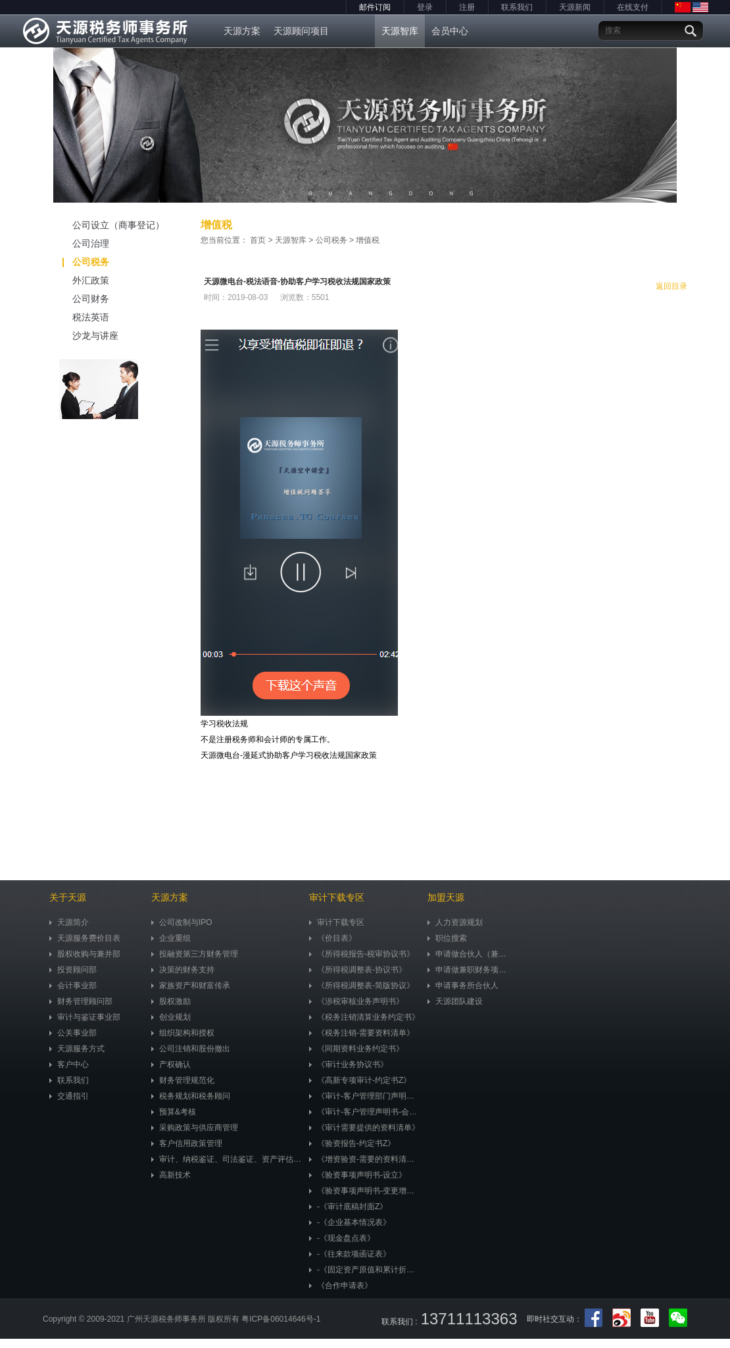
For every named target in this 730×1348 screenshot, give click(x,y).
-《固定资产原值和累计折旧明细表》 (365, 1269)
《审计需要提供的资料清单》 (364, 1127)
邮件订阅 (375, 7)
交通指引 (69, 1096)
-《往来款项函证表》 (350, 1254)
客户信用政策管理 (186, 1143)
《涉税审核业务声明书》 (356, 1001)
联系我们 (517, 7)
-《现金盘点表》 (342, 1238)
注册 (467, 7)
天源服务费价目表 (84, 938)
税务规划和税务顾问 (190, 1096)
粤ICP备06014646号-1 (280, 1319)
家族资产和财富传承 (190, 985)
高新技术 (171, 1175)
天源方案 (242, 31)
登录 (425, 7)
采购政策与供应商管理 (194, 1127)
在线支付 (632, 7)
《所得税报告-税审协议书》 (361, 954)
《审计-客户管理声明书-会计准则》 (365, 1111)
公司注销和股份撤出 (190, 1048)
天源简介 (69, 922)
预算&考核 (173, 1111)
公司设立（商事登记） (103, 225)
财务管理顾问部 (80, 1001)
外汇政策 (76, 280)
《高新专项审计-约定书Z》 (360, 1080)
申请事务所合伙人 (463, 985)
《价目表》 (332, 938)
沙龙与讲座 (80, 335)
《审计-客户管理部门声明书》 (365, 1096)
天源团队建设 (455, 1001)
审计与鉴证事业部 (84, 1017)
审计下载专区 (336, 922)
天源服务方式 (77, 1048)
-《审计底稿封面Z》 (348, 1206)
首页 (258, 240)
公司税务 (85, 262)
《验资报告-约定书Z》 (352, 1143)
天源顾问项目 (301, 31)
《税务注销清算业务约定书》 (364, 1017)
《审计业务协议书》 (348, 1064)
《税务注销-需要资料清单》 (361, 1032)
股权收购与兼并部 (84, 954)
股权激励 (171, 1001)
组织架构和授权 (182, 1032)
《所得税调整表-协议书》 (357, 969)
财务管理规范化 (182, 1080)
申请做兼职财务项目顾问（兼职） (470, 969)
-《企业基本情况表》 (350, 1222)
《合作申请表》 (340, 1285)
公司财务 (76, 298)
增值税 (367, 240)
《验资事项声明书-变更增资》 (365, 1190)
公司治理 (76, 243)
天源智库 (399, 31)
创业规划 (171, 1017)
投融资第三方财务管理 (194, 954)
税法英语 (76, 317)
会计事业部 (73, 985)
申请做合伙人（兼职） (470, 954)
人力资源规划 (455, 922)
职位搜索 (447, 938)
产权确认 (171, 1064)
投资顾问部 (73, 969)
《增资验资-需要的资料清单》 (365, 1159)
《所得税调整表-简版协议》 (361, 985)
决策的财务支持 (182, 969)
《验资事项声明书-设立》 (357, 1175)
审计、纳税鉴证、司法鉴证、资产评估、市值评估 (227, 1159)
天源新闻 (575, 7)
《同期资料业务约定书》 (356, 1048)
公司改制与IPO (181, 922)
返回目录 (671, 286)
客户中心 (69, 1064)
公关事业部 (73, 1032)
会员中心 (449, 31)
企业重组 (171, 938)
